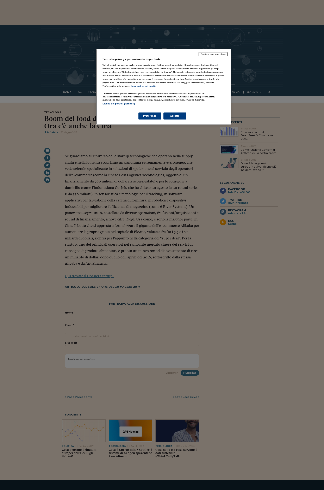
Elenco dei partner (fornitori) (118, 103)
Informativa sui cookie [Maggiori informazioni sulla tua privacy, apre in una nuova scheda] (143, 86)
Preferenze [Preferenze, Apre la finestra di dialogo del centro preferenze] (149, 116)
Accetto (175, 116)
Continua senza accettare (213, 54)
